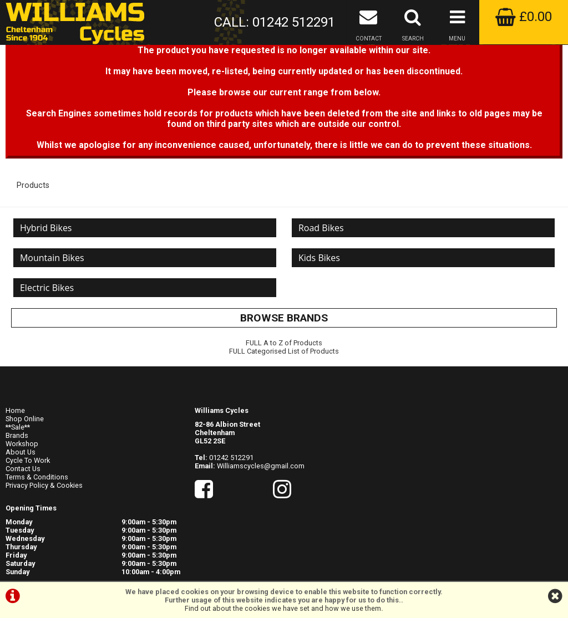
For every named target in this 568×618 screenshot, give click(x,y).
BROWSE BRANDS (284, 366)
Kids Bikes (321, 300)
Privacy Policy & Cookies (44, 527)
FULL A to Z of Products (284, 391)
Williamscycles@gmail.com (261, 508)
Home (15, 452)
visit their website (513, 533)
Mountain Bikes (54, 300)
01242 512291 (231, 500)
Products (33, 221)
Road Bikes (323, 265)
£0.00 (523, 16)
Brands (17, 477)
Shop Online (25, 461)
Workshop (22, 486)
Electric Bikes (49, 334)
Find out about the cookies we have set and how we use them (283, 608)
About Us (21, 494)
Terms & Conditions (37, 519)
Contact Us (23, 511)
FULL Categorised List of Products (284, 400)
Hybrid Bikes (48, 265)
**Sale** (18, 469)
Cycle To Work (28, 502)
